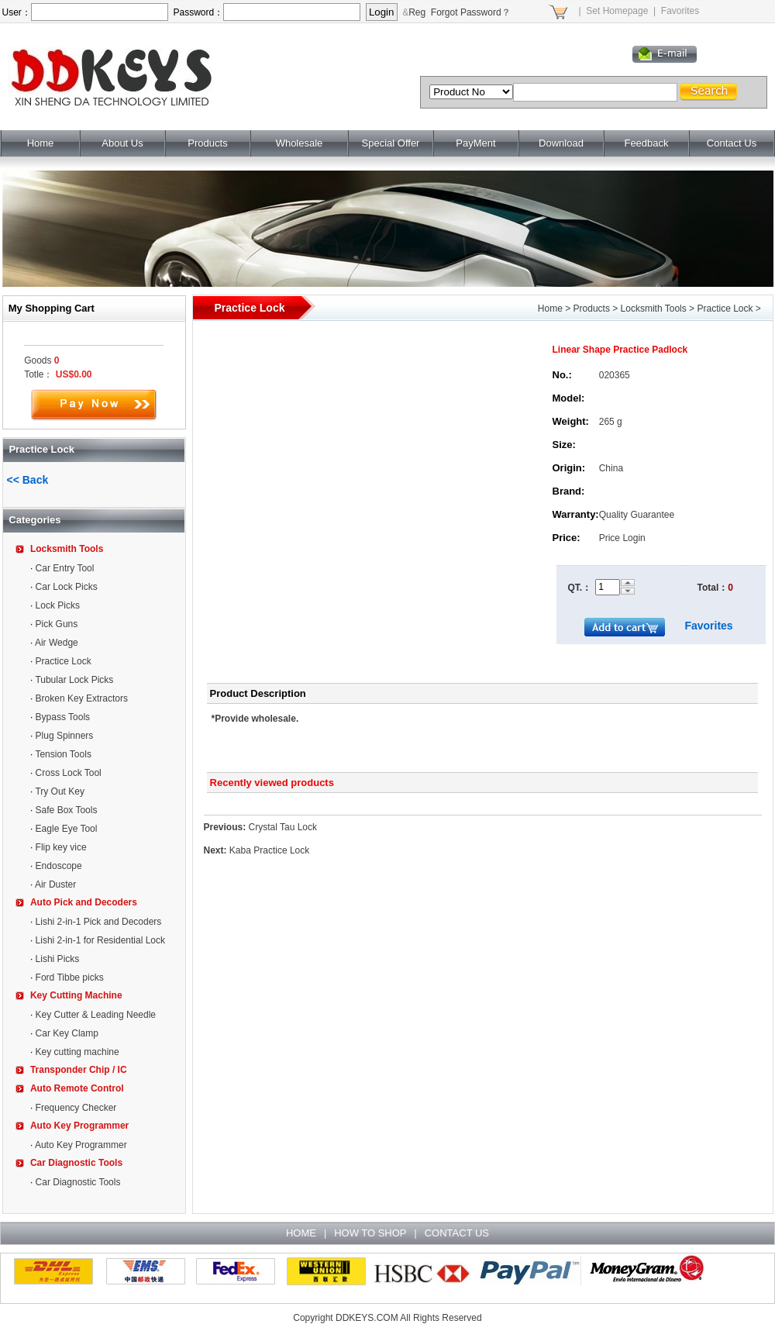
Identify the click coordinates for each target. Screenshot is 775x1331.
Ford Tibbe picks (70, 977)
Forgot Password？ (471, 12)
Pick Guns (57, 624)
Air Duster (55, 884)
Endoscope (59, 865)
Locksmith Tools (66, 548)
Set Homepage (617, 10)
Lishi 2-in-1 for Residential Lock (100, 940)
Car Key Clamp (67, 1033)
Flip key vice (61, 847)
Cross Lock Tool (69, 772)
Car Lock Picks (67, 586)
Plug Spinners (65, 735)
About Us (122, 143)
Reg (416, 12)
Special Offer (391, 143)
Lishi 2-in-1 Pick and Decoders (99, 921)
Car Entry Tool (65, 568)
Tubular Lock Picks (74, 679)
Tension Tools (63, 754)
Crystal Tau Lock (283, 827)
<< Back (28, 480)
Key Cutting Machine (76, 995)
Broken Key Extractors (82, 698)
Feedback (646, 143)
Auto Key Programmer (79, 1125)
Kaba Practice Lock (269, 850)
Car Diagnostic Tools (76, 1162)
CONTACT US (457, 1233)
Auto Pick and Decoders (83, 902)
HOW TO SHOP (370, 1233)
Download (561, 143)
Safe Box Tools (67, 810)
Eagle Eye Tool (67, 828)
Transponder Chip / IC (78, 1069)
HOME (301, 1233)
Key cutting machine (77, 1052)
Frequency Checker (76, 1107)
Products (207, 143)
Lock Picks (58, 605)
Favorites (680, 10)
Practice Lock (63, 661)
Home (40, 143)
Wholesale (299, 143)
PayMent (475, 143)
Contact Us (731, 143)
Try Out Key (59, 791)
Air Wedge (56, 642)
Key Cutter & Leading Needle (96, 1014)
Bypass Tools (63, 717)
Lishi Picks (58, 958)
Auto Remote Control (77, 1088)
